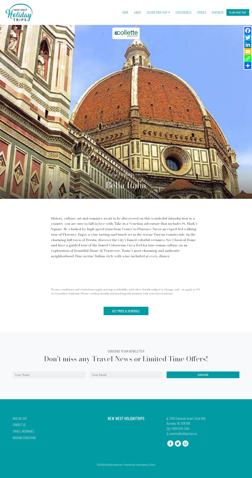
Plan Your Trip (237, 12)
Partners (218, 12)
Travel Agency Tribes (145, 464)
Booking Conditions (24, 438)
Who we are (20, 418)
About (137, 12)
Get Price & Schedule (126, 311)
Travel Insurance (23, 431)
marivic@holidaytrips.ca (183, 433)
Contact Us (19, 425)
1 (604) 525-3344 (180, 428)
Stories (201, 12)
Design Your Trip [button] (157, 12)
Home (125, 12)
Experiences (183, 12)
